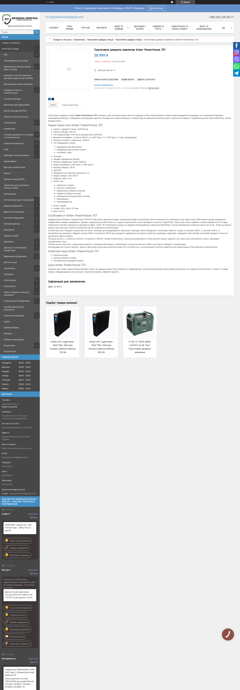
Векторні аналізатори (14, 167)
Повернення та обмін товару (180, 27)
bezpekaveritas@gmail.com (15, 457)
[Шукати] (37, 32)
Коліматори (9, 128)
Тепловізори (10, 122)
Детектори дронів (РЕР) (15, 110)
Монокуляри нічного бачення (18, 84)
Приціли (8, 333)
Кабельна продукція (14, 339)
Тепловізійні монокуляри (16, 60)
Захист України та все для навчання (16, 293)
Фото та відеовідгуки (204, 27)
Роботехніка (10, 280)
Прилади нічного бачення (16, 155)
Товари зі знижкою (11, 42)
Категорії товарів (10, 48)
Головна (53, 27)
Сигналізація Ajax (12, 223)
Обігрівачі (9, 274)
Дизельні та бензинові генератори (15, 249)
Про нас (85, 27)
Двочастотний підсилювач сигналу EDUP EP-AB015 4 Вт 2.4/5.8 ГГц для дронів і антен (18, 595)
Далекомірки (10, 161)
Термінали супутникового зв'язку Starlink (16, 186)
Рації (6, 149)
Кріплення (9, 241)
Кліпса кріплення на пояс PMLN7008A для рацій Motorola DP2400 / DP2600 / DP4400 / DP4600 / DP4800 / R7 (19, 682)
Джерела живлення (13, 205)
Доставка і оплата (140, 27)
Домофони (9, 229)
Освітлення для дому (14, 315)
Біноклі (7, 173)
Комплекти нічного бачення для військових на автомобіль (18, 76)
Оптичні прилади (12, 98)
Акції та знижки (118, 27)
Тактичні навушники (14, 217)
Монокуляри (10, 193)
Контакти (102, 27)
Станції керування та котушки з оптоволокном (18, 136)
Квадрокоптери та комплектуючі (13, 91)
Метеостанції (10, 262)
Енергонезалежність (14, 143)
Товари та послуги (62, 39)
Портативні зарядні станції (100, 39)
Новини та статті (158, 27)
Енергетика (9, 345)
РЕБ (5, 54)
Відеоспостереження (14, 211)
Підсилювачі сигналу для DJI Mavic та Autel (17, 68)
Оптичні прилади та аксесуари (19, 199)
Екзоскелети (10, 351)
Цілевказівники (11, 327)
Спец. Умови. (69, 27)
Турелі (7, 321)
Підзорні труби (11, 235)
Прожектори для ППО (14, 179)
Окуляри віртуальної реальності (14, 308)
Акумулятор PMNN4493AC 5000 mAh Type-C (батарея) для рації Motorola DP (19, 672)
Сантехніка (9, 268)
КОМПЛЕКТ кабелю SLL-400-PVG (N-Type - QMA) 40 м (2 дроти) (18, 528)
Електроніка (10, 286)
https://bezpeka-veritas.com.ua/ (17, 448)
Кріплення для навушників (17, 104)
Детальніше (156, 8)
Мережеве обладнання (15, 256)
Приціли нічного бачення (16, 116)
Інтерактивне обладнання (17, 300)
